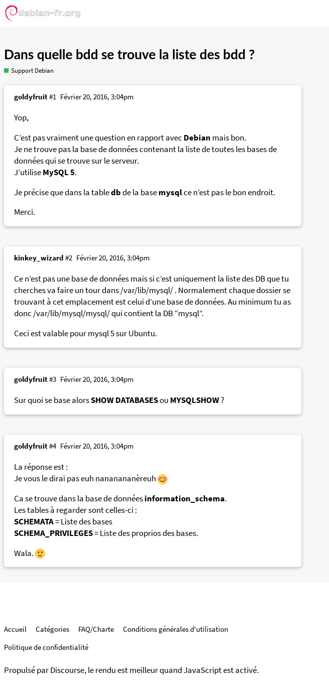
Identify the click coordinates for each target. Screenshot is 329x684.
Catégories (52, 629)
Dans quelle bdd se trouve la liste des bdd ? (129, 54)
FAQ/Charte (96, 629)
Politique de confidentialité (46, 647)
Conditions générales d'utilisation (175, 629)
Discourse (67, 670)
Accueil (15, 629)
